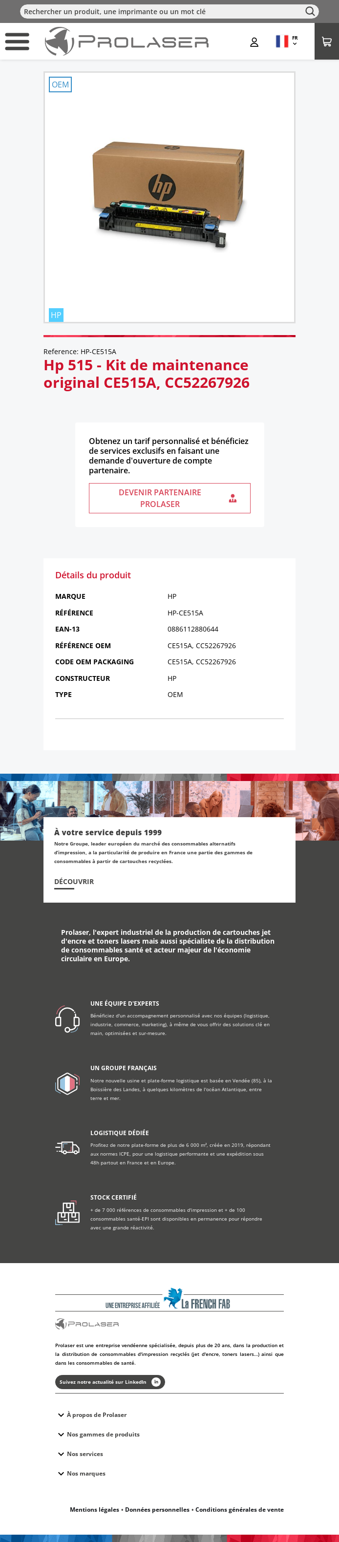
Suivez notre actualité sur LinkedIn (110, 1382)
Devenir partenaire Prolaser (178, 498)
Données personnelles (157, 1509)
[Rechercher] (169, 11)
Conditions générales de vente (239, 1509)
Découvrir (74, 881)
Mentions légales (94, 1509)
